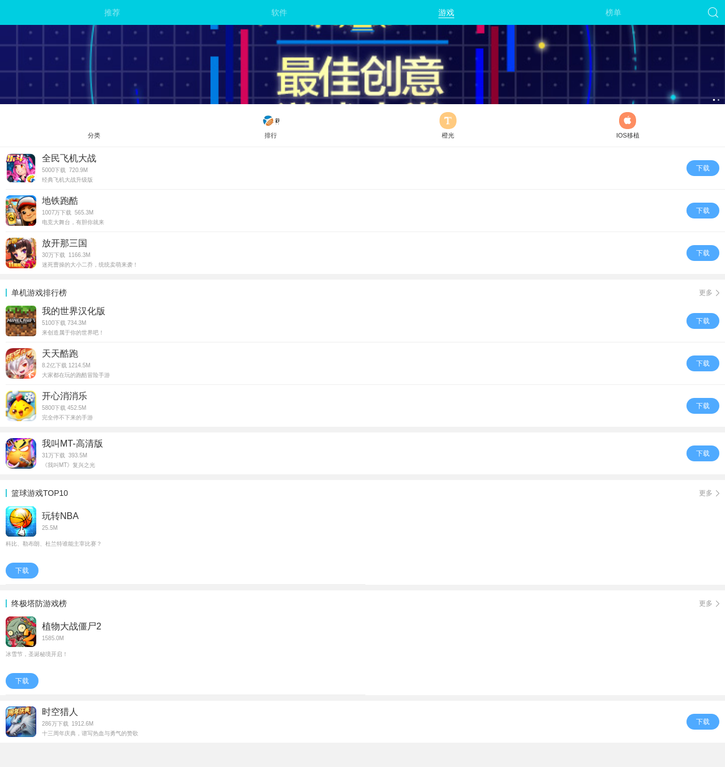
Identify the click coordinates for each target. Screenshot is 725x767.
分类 (94, 125)
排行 (270, 125)
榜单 (613, 12)
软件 (279, 12)
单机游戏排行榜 (365, 292)
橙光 (448, 125)
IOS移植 (627, 125)
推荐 (112, 12)
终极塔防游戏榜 (365, 603)
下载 (703, 168)
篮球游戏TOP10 (365, 493)
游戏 (446, 12)
